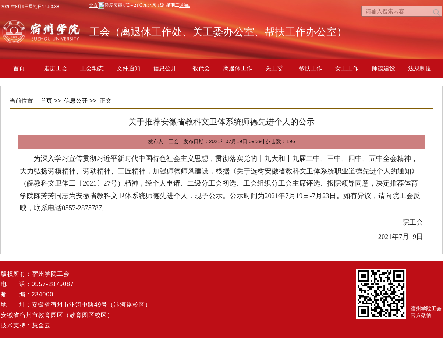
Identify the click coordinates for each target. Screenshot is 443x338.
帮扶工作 (310, 68)
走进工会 (55, 68)
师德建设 (383, 68)
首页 (19, 68)
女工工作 (347, 68)
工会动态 (92, 68)
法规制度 (420, 68)
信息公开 (165, 68)
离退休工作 (237, 68)
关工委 (274, 68)
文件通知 (128, 68)
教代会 (201, 68)
